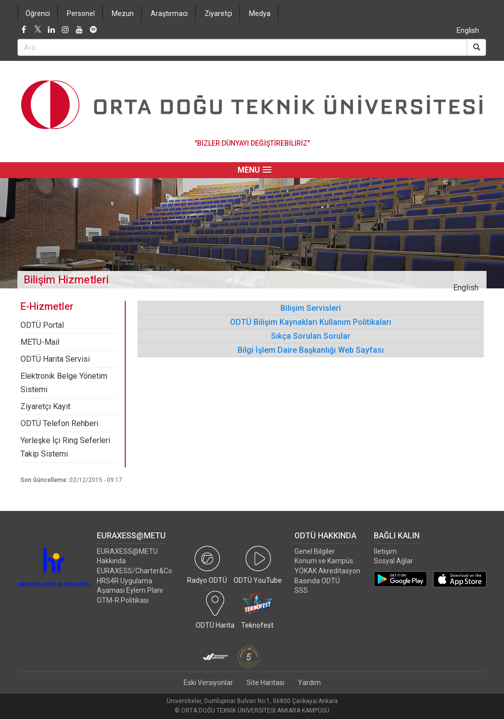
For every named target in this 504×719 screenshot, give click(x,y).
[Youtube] (79, 30)
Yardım (309, 683)
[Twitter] (37, 30)
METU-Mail (39, 342)
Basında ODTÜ (317, 581)
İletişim (385, 551)
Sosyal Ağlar (393, 561)
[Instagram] (65, 30)
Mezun (123, 13)
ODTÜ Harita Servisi (55, 359)
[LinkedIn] (51, 30)
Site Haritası (265, 683)
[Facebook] (23, 30)
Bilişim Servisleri (310, 308)
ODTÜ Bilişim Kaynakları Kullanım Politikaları (310, 322)
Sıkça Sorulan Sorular (310, 336)
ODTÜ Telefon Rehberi (59, 423)
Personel (81, 13)
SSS (301, 590)
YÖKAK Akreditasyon (327, 571)
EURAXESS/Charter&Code (138, 571)
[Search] (476, 47)
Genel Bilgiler (314, 551)
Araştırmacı (169, 13)
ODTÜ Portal (42, 325)
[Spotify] (93, 30)
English (468, 30)
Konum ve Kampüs (323, 561)
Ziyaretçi (218, 13)
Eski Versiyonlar (208, 683)
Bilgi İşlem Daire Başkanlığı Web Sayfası (311, 350)
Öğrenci (37, 13)
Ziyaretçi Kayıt (45, 406)
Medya (259, 13)
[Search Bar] (242, 47)
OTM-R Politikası (123, 600)
